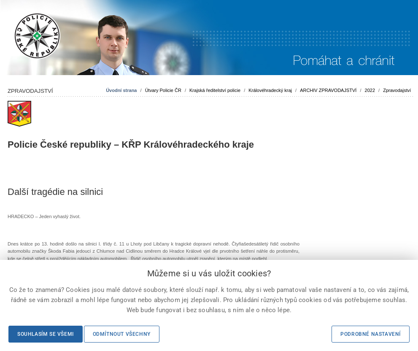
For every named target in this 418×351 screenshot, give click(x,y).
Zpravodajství (397, 90)
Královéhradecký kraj (270, 90)
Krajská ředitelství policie (214, 90)
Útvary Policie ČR (163, 90)
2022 (370, 90)
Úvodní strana (121, 90)
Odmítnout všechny (122, 334)
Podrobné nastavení (370, 334)
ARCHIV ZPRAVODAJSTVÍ (328, 90)
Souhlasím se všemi (45, 334)
